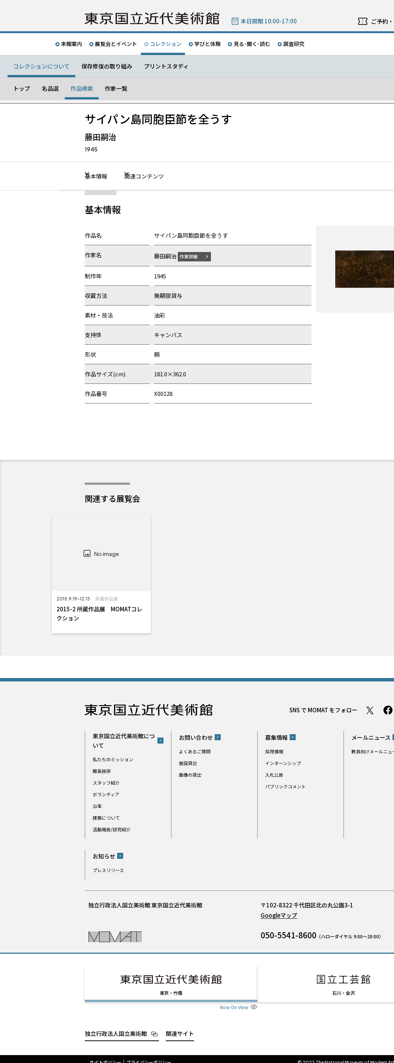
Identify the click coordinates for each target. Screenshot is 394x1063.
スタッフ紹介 (106, 782)
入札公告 (274, 774)
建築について (106, 817)
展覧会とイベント (116, 43)
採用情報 (274, 751)
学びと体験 (207, 43)
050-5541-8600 (288, 934)
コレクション (166, 43)
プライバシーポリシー (148, 1055)
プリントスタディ (166, 66)
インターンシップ (283, 762)
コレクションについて (41, 66)
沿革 (97, 806)
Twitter (370, 710)
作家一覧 (116, 88)
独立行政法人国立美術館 (116, 1026)
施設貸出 (188, 762)
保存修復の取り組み (106, 66)
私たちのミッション (113, 759)
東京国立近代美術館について (124, 740)
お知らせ (104, 856)
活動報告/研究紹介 (112, 829)
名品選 (50, 88)
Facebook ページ (388, 710)
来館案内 (71, 43)
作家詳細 (193, 256)
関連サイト (180, 1026)
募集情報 (276, 737)
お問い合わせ (196, 737)
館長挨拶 (102, 771)
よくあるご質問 (195, 751)
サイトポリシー (105, 1055)
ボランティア (106, 794)
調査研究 (293, 43)
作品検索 (81, 88)
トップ (21, 88)
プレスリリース (108, 869)
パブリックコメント (285, 786)
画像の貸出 (190, 774)
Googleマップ (279, 915)
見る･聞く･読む (252, 43)
